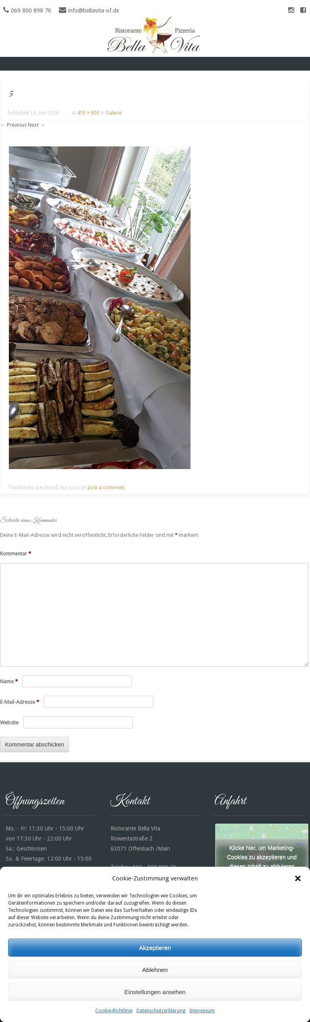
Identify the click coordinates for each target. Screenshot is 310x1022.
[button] (298, 878)
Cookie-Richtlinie (113, 1011)
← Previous (13, 125)
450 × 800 (88, 113)
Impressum (202, 1011)
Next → (36, 125)
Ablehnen (155, 969)
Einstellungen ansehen (155, 992)
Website (9, 723)
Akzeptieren (155, 947)
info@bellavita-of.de (93, 10)
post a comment (106, 487)
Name (9, 681)
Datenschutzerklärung (160, 1011)
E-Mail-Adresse (19, 702)
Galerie (113, 113)
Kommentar (15, 554)
